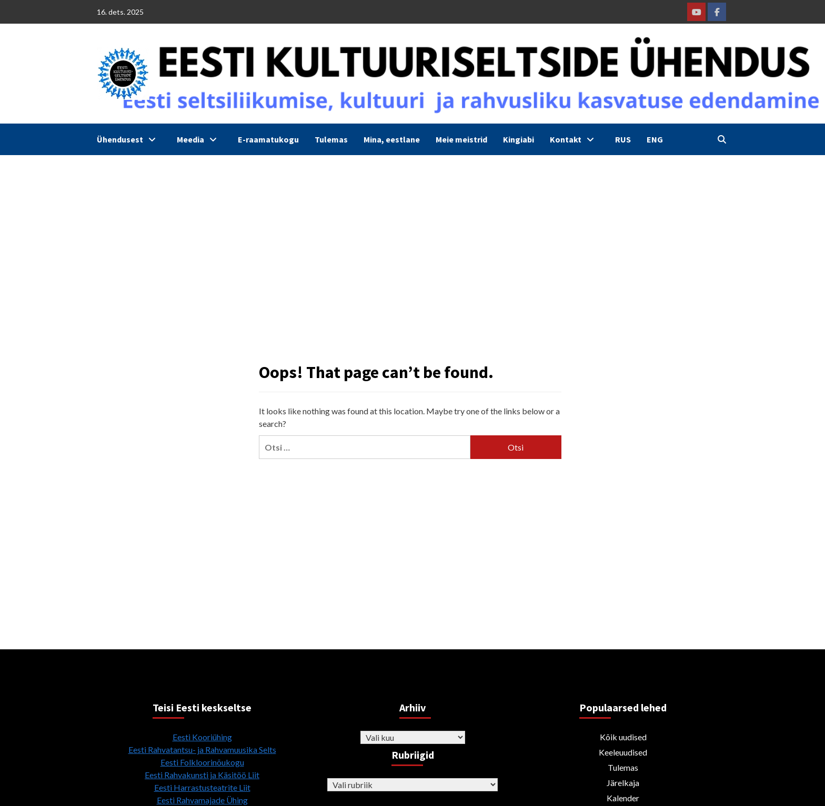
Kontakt (574, 139)
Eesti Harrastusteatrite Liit (202, 787)
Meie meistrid (461, 139)
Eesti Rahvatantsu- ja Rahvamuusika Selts (202, 749)
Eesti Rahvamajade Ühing (202, 800)
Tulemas (331, 139)
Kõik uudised (623, 737)
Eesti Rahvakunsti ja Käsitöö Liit (202, 775)
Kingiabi (518, 139)
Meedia (199, 139)
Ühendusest (129, 139)
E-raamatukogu (268, 139)
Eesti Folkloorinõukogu (202, 762)
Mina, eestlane (392, 139)
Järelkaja (623, 783)
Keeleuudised (623, 752)
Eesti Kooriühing (202, 737)
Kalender (623, 798)
